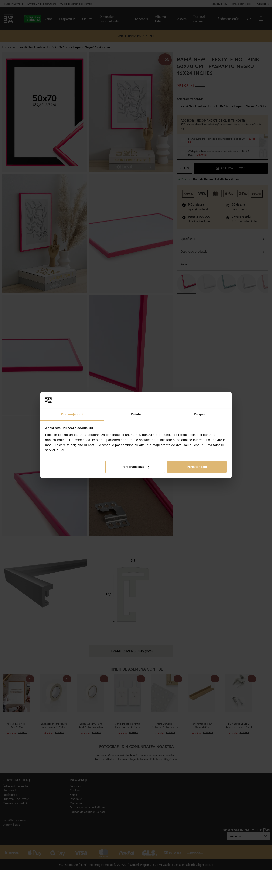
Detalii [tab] (136, 414)
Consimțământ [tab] (72, 414)
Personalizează (136, 467)
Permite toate (197, 467)
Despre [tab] (199, 414)
